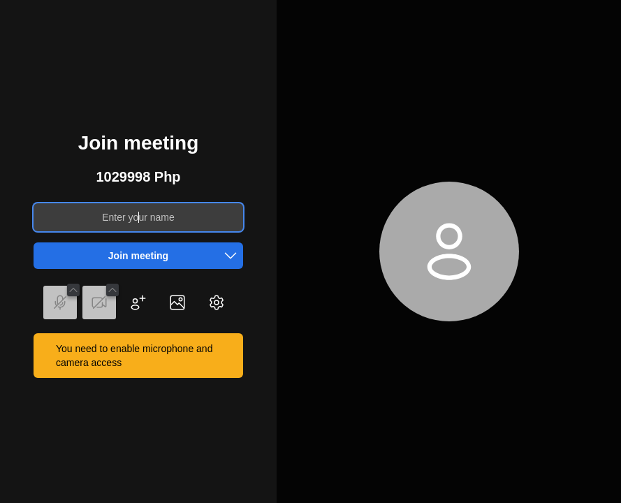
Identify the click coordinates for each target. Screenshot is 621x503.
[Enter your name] (138, 217)
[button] (230, 255)
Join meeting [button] (175, 255)
